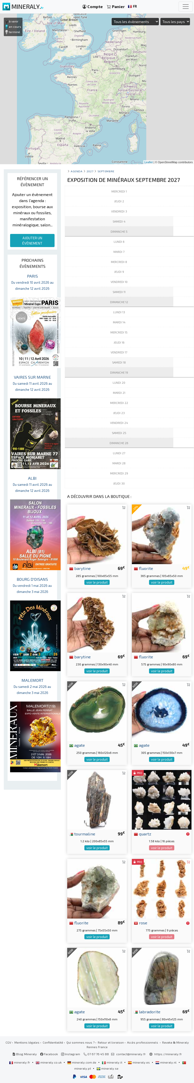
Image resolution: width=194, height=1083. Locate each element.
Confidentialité (53, 1042)
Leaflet (148, 162)
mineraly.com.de (82, 1062)
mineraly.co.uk (49, 1062)
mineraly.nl (166, 1062)
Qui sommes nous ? (80, 1042)
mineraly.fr (20, 1062)
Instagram (70, 1054)
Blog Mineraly (24, 1054)
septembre (106, 171)
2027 (90, 171)
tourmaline (82, 833)
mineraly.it (112, 1062)
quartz (142, 833)
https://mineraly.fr (168, 1054)
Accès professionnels (143, 1042)
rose (140, 922)
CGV (8, 1042)
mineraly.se (107, 1068)
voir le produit (97, 582)
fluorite (143, 568)
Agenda (76, 171)
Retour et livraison (111, 1042)
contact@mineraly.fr (131, 1054)
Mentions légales (26, 1042)
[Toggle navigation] (186, 7)
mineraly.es (139, 1062)
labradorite (147, 1011)
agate (77, 745)
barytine (80, 568)
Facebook (49, 1054)
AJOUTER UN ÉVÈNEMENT (32, 240)
